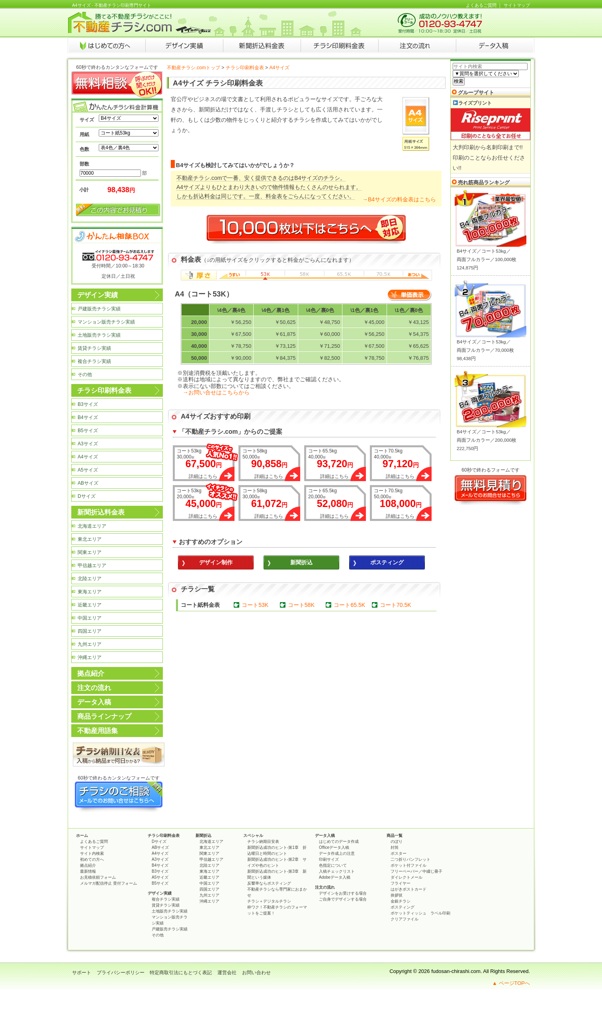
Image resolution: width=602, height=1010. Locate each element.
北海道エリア (92, 526)
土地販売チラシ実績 (99, 335)
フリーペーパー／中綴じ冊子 (416, 871)
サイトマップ (517, 5)
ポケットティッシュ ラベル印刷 (420, 913)
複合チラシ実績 (94, 361)
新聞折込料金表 (101, 512)
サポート (81, 972)
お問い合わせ (256, 972)
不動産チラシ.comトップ (193, 67)
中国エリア (90, 618)
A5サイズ (88, 470)
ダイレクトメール (406, 877)
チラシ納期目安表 (263, 841)
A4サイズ (88, 457)
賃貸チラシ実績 (94, 348)
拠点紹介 (90, 673)
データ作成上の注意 (337, 853)
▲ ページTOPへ (511, 983)
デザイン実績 (97, 295)
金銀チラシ (400, 901)
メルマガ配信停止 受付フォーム (108, 883)
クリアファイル (404, 919)
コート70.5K (395, 605)
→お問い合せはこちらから (216, 392)
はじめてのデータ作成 (339, 841)
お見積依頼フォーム (98, 877)
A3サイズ (88, 444)
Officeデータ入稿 (334, 847)
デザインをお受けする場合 (343, 893)
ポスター (399, 853)
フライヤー (400, 883)
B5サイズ (88, 430)
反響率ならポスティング (269, 883)
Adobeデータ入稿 (334, 877)
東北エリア (90, 539)
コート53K (255, 605)
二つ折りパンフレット (410, 859)
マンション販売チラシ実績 (106, 322)
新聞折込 (203, 835)
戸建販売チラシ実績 (99, 309)
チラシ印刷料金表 (245, 67)
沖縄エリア (90, 657)
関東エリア (90, 552)
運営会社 (226, 972)
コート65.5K (349, 605)
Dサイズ (87, 496)
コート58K (301, 605)
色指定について (333, 865)
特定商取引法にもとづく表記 (181, 972)
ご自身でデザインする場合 (343, 899)
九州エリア (90, 644)
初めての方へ (92, 859)
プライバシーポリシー (121, 972)
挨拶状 (397, 895)
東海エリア (90, 592)
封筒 (395, 847)
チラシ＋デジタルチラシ (269, 901)
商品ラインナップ (104, 716)
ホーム (82, 835)
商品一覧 (395, 835)
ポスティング (402, 907)
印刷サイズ (329, 859)
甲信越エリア (92, 565)
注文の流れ (94, 688)
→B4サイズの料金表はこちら (399, 199)
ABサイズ (88, 483)
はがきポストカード (408, 889)
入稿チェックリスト (337, 871)
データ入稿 (94, 702)
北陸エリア (90, 578)
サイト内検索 (92, 853)
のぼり (397, 841)
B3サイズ (88, 404)
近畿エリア (90, 605)
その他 (85, 374)
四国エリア (90, 631)
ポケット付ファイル (408, 865)
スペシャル (253, 835)
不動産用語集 (97, 731)
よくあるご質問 (481, 5)
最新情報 (88, 871)
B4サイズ (88, 417)
